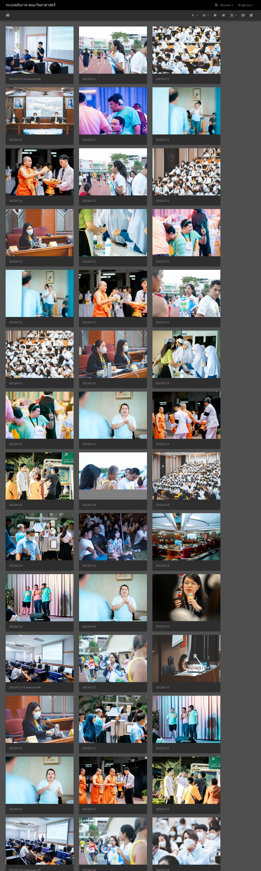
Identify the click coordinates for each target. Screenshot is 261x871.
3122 (106, 849)
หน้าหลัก (8, 15)
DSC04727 (79, 722)
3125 (139, 849)
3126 (150, 849)
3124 (128, 849)
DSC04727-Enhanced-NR (25, 722)
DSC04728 (207, 831)
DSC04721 (79, 72)
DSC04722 (207, 126)
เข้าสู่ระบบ (244, 5)
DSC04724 (143, 343)
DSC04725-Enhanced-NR (152, 451)
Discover (225, 5)
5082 (168, 849)
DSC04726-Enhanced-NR (216, 560)
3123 (117, 849)
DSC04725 (207, 451)
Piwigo (137, 863)
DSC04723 (143, 235)
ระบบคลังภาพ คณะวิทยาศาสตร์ (30, 5)
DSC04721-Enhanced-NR (25, 72)
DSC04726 (15, 614)
